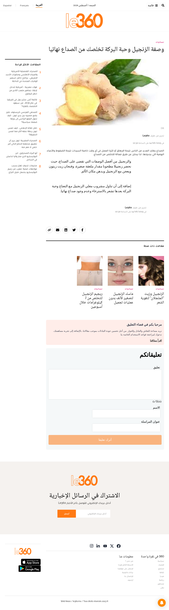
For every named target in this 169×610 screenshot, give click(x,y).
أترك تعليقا (105, 439)
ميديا (162, 576)
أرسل (66, 513)
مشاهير (161, 584)
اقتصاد (161, 565)
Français (24, 5)
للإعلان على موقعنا (125, 568)
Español (7, 5)
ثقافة (162, 572)
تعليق (156, 367)
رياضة (161, 580)
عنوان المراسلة (150, 421)
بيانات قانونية (127, 572)
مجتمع (161, 568)
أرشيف (130, 580)
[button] (162, 603)
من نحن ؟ (129, 561)
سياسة (161, 561)
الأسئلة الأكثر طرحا (125, 565)
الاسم (156, 407)
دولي (162, 587)
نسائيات (160, 42)
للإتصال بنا (128, 576)
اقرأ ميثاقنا (156, 340)
